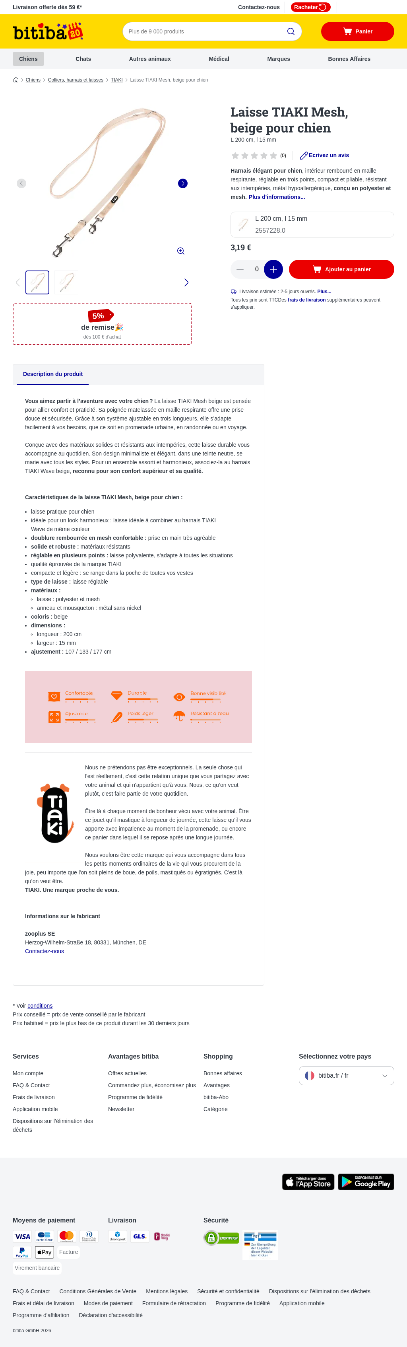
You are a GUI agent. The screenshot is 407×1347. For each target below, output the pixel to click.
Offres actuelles (127, 1073)
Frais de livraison (34, 1097)
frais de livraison (307, 300)
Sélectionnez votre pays (335, 1056)
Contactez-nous (259, 7)
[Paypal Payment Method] (22, 1253)
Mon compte (28, 1073)
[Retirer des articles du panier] (240, 269)
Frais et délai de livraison (43, 1303)
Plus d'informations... (277, 197)
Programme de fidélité (135, 1097)
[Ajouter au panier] (341, 269)
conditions (39, 1005)
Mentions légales (167, 1291)
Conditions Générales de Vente (97, 1291)
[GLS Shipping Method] (139, 1238)
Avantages (217, 1085)
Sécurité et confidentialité (228, 1291)
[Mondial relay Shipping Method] (162, 1238)
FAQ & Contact (31, 1085)
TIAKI (117, 80)
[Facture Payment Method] (68, 1252)
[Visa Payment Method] (22, 1238)
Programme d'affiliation (41, 1315)
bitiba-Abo (216, 1097)
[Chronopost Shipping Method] (117, 1238)
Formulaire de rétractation (174, 1303)
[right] (183, 183)
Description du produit (53, 374)
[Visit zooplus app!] (308, 1188)
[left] (21, 183)
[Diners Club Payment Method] (89, 1238)
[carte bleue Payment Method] (44, 1238)
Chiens (28, 59)
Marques (278, 59)
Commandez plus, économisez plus (152, 1085)
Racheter (311, 7)
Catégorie (216, 1109)
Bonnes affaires (223, 1073)
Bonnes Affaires (349, 59)
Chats (83, 59)
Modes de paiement (108, 1303)
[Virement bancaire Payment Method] (37, 1268)
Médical (219, 59)
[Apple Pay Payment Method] (44, 1253)
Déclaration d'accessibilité (111, 1315)
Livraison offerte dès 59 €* (47, 7)
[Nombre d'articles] (256, 269)
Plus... (324, 291)
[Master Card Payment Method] (66, 1238)
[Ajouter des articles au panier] (273, 269)
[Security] (221, 1239)
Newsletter (121, 1109)
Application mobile (35, 1109)
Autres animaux (150, 59)
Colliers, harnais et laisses (75, 80)
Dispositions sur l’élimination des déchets (53, 1125)
